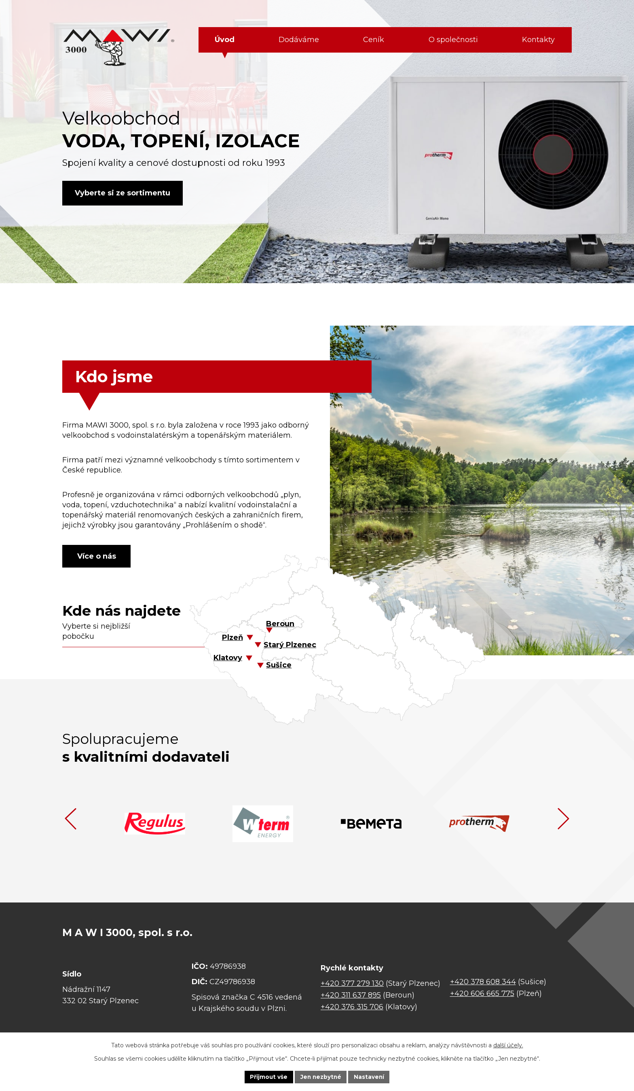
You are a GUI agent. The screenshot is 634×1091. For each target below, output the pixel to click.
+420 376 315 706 (352, 1008)
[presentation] (70, 820)
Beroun (280, 625)
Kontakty (538, 39)
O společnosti (453, 39)
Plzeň (232, 638)
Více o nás (98, 556)
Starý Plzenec (290, 646)
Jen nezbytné (321, 1076)
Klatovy (227, 659)
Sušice (279, 666)
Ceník (373, 39)
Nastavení (370, 1076)
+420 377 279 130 (352, 984)
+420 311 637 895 (351, 996)
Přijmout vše (268, 1076)
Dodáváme (299, 39)
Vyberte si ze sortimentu (124, 193)
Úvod (225, 39)
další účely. (508, 1045)
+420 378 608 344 (483, 983)
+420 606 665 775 (482, 994)
